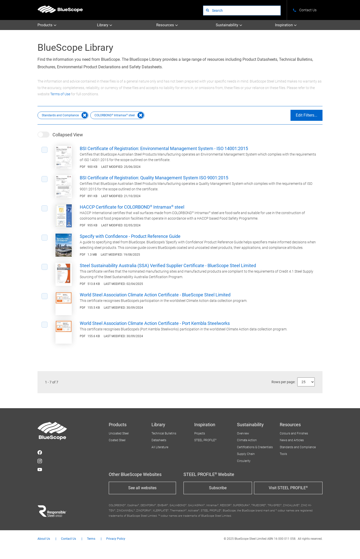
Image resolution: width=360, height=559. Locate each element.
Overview (243, 433)
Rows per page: (283, 382)
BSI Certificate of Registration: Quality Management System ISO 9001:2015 (154, 177)
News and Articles (292, 440)
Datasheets (159, 440)
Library (104, 25)
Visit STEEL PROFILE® (288, 487)
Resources (167, 25)
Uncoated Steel (119, 433)
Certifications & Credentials (255, 447)
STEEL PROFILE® (205, 440)
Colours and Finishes (294, 433)
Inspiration (286, 25)
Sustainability (229, 25)
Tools (283, 454)
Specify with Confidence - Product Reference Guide (130, 236)
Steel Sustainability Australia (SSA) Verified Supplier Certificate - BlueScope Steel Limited (168, 265)
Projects (199, 433)
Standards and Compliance (298, 447)
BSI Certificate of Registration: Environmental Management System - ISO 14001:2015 (164, 148)
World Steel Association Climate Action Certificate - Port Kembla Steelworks (155, 323)
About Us (44, 538)
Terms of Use (60, 94)
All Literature (160, 447)
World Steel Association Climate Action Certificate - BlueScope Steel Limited (155, 294)
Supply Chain (246, 454)
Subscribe (217, 487)
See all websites (142, 487)
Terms (91, 538)
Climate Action (247, 440)
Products (47, 25)
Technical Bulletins (164, 433)
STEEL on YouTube (40, 469)
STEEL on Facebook (40, 452)
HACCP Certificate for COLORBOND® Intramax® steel (132, 207)
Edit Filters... (306, 115)
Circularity (243, 461)
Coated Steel (117, 440)
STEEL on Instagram (40, 461)
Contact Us (68, 538)
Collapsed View (67, 134)
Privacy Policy (115, 538)
